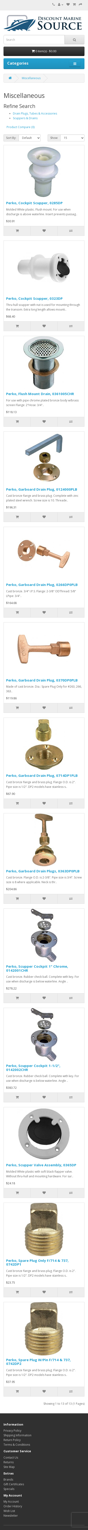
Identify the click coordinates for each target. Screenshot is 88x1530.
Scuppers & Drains (25, 118)
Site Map (9, 1467)
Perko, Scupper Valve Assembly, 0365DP (41, 1165)
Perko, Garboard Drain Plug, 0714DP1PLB (42, 775)
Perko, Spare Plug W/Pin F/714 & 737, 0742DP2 (38, 1361)
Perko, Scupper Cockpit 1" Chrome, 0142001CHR (37, 968)
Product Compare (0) (20, 127)
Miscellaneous (31, 78)
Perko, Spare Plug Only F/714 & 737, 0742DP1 (37, 1262)
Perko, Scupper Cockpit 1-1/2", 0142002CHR (33, 1067)
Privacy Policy (12, 1431)
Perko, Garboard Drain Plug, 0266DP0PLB (42, 584)
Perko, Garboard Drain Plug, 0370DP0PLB (42, 680)
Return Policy (12, 1440)
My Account (11, 1502)
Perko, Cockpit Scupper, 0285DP (34, 202)
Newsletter (11, 1516)
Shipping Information (17, 1435)
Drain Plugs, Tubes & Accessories (35, 113)
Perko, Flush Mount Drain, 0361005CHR (40, 393)
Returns (9, 1462)
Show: (54, 138)
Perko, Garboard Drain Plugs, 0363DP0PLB (43, 871)
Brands (8, 1480)
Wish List (9, 1511)
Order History (13, 1506)
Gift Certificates (14, 1484)
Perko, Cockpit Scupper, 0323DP (34, 298)
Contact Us (11, 1458)
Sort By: (11, 138)
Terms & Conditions (17, 1445)
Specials (9, 1489)
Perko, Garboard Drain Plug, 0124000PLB (41, 489)
